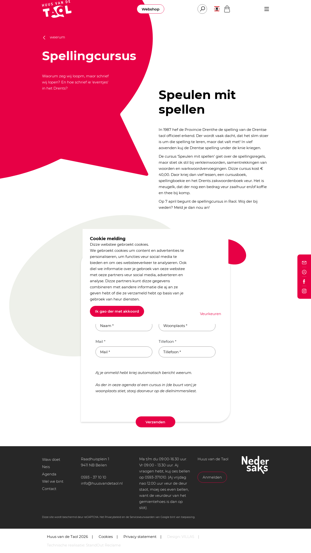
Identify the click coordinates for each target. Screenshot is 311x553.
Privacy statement (139, 536)
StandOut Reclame (103, 545)
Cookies (106, 536)
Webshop (150, 9)
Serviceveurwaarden (142, 517)
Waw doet (51, 459)
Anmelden (212, 477)
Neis (46, 466)
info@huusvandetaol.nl (102, 483)
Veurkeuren (210, 313)
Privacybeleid (113, 517)
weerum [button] (54, 37)
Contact (49, 488)
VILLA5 (187, 536)
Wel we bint (52, 481)
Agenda (49, 474)
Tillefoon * (167, 341)
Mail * (100, 341)
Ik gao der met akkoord (117, 311)
